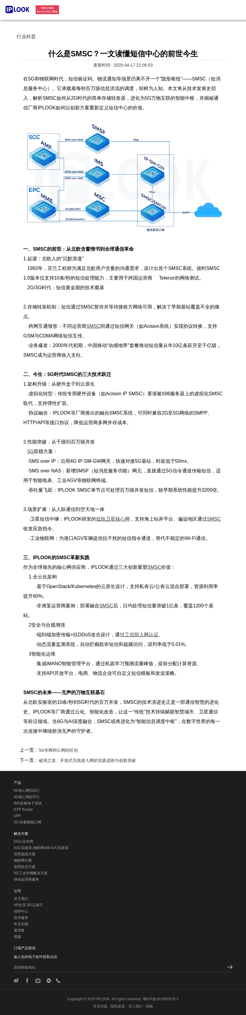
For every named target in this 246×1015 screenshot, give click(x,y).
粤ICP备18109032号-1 (161, 999)
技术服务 (21, 918)
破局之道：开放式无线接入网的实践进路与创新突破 (87, 760)
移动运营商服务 (26, 879)
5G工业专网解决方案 (31, 873)
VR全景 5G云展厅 (28, 905)
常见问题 (21, 924)
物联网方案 (23, 860)
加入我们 (135, 1006)
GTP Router (23, 809)
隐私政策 (118, 1006)
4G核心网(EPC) (26, 797)
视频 (17, 937)
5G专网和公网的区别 (58, 750)
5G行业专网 (23, 841)
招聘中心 (21, 911)
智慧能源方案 (25, 854)
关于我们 (21, 899)
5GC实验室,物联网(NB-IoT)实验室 (41, 848)
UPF (17, 816)
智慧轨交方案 (25, 867)
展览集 (19, 930)
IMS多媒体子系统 (28, 803)
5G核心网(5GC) (26, 790)
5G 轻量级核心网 (27, 822)
